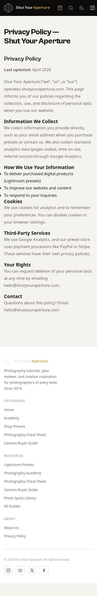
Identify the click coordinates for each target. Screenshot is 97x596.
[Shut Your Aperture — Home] (27, 7)
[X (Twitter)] (32, 570)
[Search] (70, 7)
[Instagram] (8, 570)
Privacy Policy (15, 536)
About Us (11, 527)
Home (9, 409)
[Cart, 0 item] (60, 7)
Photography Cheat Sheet (25, 434)
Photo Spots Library (20, 498)
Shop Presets (14, 426)
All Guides (12, 506)
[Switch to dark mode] (81, 7)
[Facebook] (43, 570)
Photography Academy (22, 473)
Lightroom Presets (19, 464)
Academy (11, 418)
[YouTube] (20, 570)
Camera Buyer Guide (21, 443)
